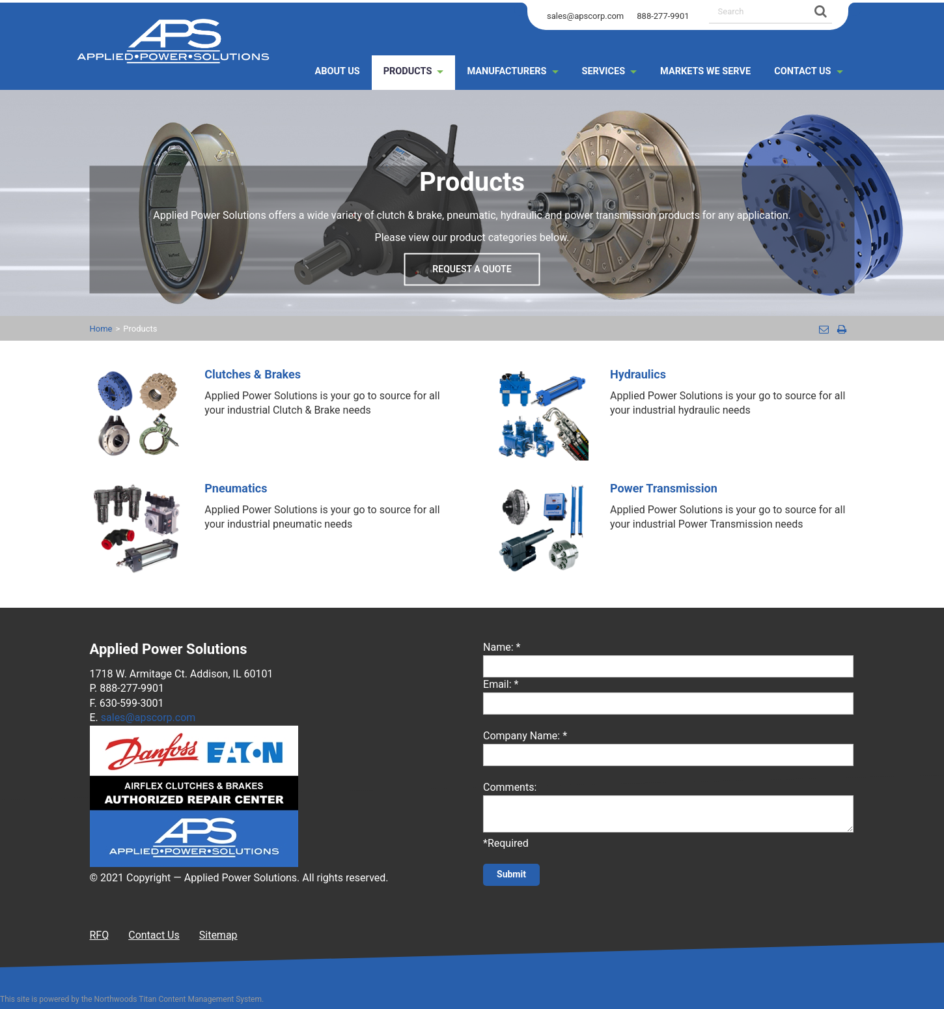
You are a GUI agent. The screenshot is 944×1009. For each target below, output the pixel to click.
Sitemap (218, 935)
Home (101, 329)
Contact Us (154, 935)
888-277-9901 (663, 16)
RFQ (99, 935)
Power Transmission (663, 488)
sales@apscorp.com (585, 16)
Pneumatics (235, 488)
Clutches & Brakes (252, 374)
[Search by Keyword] (757, 11)
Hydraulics (638, 374)
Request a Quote (471, 269)
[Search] (819, 11)
